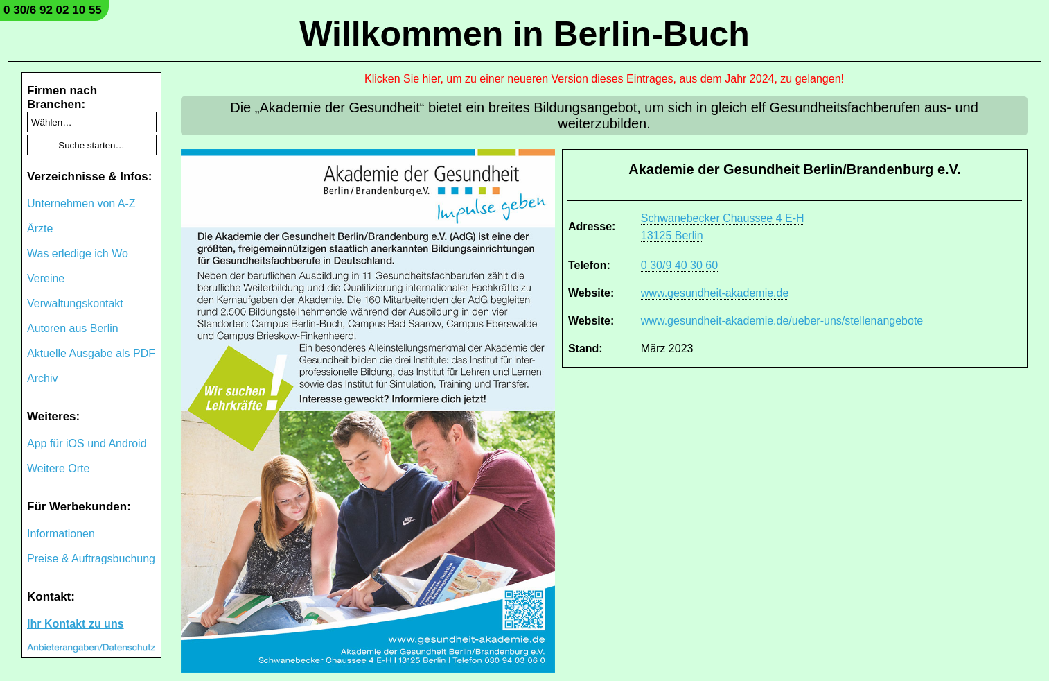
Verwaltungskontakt (75, 303)
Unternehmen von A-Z (81, 203)
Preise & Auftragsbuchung (91, 558)
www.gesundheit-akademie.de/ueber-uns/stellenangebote (782, 321)
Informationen (61, 534)
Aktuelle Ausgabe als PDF (91, 353)
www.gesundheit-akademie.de (714, 293)
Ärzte (40, 228)
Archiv (42, 378)
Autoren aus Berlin (72, 328)
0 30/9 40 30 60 (679, 265)
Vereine (45, 278)
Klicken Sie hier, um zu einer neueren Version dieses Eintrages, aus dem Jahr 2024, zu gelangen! (604, 79)
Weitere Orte (58, 468)
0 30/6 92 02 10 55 (52, 10)
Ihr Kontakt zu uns (75, 624)
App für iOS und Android (87, 443)
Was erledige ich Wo (77, 253)
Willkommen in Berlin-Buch (524, 34)
